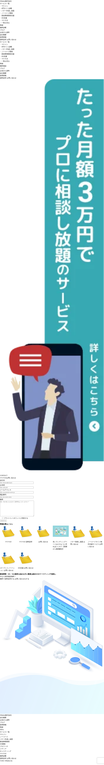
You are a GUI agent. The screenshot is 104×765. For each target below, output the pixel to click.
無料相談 (3, 66)
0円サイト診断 (6, 8)
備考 (1, 499)
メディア (3, 752)
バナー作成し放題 (7, 11)
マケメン (4, 6)
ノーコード (4, 740)
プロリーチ (4, 749)
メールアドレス (5, 490)
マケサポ (4, 20)
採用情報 (3, 37)
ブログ (2, 30)
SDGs (2, 732)
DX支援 (3, 18)
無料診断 (3, 27)
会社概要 (3, 35)
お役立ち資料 (5, 32)
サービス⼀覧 (5, 735)
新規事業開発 (5, 744)
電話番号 (3, 495)
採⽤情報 (3, 728)
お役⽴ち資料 (5, 723)
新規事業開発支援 (7, 15)
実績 (1, 25)
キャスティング (5, 754)
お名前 (2, 485)
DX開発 (2, 747)
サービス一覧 (5, 3)
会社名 (2, 480)
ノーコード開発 (6, 13)
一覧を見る (5, 23)
